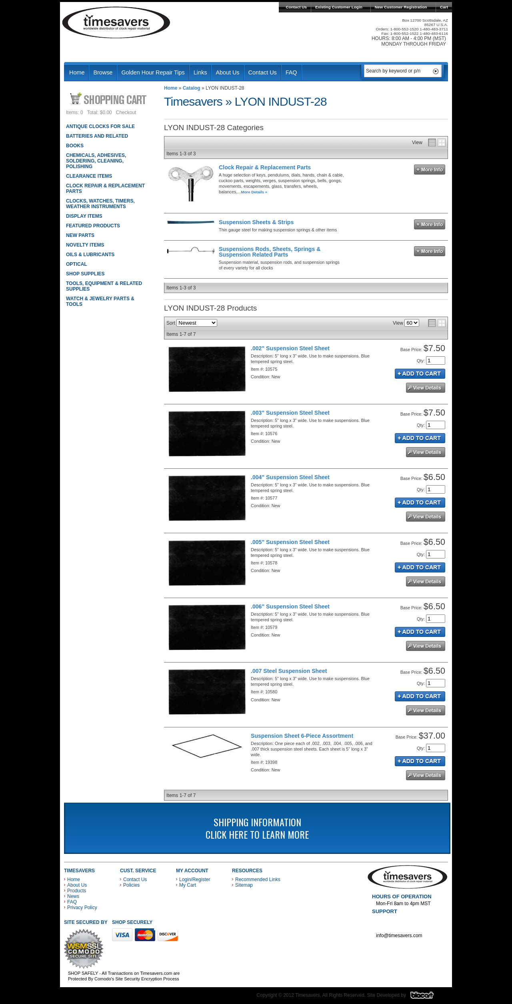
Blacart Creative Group (427, 997)
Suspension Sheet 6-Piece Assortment (302, 736)
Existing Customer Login (338, 7)
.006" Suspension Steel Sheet (290, 606)
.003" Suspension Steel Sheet (290, 413)
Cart (444, 7)
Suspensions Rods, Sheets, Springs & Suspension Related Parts (269, 252)
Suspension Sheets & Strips (256, 222)
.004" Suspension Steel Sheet (290, 477)
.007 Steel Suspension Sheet (289, 671)
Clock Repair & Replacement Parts (265, 167)
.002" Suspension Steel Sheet (290, 348)
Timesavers (116, 22)
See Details (425, 388)
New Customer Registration (401, 7)
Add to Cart (420, 374)
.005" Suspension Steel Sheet (290, 542)
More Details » (254, 192)
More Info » (429, 170)
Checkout (126, 112)
